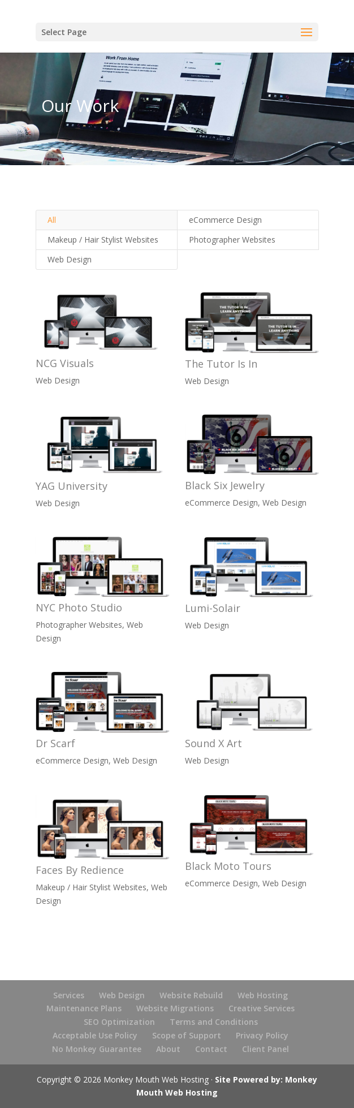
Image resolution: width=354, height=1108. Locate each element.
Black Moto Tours (227, 866)
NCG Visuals (64, 363)
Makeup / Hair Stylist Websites (103, 239)
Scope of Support (186, 1035)
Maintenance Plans (84, 1008)
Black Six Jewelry (224, 485)
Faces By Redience (79, 870)
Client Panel (265, 1049)
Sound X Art (212, 743)
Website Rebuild (191, 995)
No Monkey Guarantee (96, 1049)
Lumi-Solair (212, 608)
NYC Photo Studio (78, 607)
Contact (211, 1049)
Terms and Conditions (214, 1021)
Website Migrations (175, 1008)
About (168, 1049)
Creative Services (261, 1008)
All (52, 219)
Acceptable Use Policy (95, 1035)
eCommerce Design (225, 219)
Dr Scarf (55, 743)
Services (68, 995)
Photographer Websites (232, 239)
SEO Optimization (119, 1021)
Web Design (70, 259)
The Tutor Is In (220, 363)
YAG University (71, 486)
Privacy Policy (262, 1035)
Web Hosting (263, 995)
